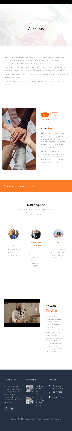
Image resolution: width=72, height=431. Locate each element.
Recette (46, 120)
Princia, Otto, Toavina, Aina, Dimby (36, 245)
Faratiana (58, 243)
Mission (55, 115)
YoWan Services (10, 2)
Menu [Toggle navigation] (66, 2)
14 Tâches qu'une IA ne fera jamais (40, 400)
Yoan (13, 243)
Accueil (32, 23)
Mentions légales (29, 419)
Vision (45, 115)
